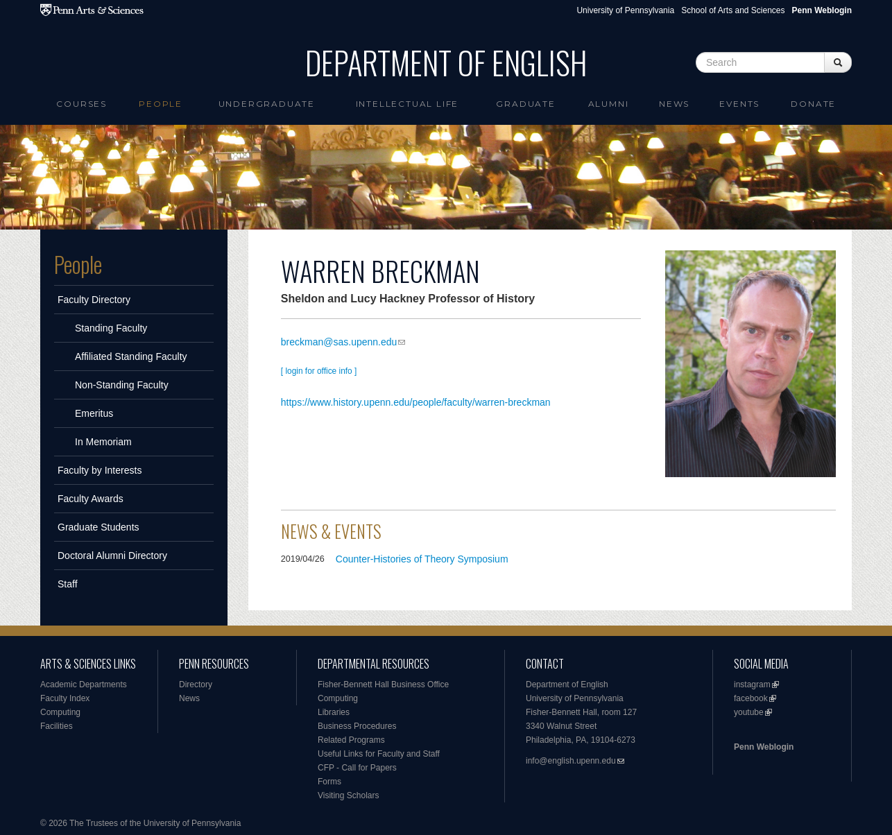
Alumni (608, 103)
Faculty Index (64, 698)
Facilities (56, 726)
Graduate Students (98, 527)
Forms (329, 781)
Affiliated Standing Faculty (131, 356)
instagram (752, 684)
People (160, 103)
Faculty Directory (94, 299)
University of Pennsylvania (625, 10)
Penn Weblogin (764, 747)
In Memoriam (103, 441)
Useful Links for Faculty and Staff (379, 754)
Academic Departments (83, 684)
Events (739, 103)
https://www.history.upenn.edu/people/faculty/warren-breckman (416, 402)
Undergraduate (266, 103)
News (674, 103)
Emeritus (94, 413)
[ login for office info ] (319, 371)
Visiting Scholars (348, 795)
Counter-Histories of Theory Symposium (422, 559)
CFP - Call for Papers (357, 768)
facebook (751, 698)
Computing (60, 712)
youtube (749, 712)
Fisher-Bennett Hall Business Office (383, 684)
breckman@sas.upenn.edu (339, 341)
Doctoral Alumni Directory (112, 555)
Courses (81, 103)
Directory (195, 684)
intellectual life (407, 103)
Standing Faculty (111, 328)
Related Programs (351, 740)
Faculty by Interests (99, 470)
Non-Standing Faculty (122, 384)
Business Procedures (357, 726)
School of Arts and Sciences (732, 10)
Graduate (525, 103)
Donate (813, 103)
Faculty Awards (90, 498)
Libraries (334, 712)
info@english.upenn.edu (571, 761)
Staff (68, 583)
